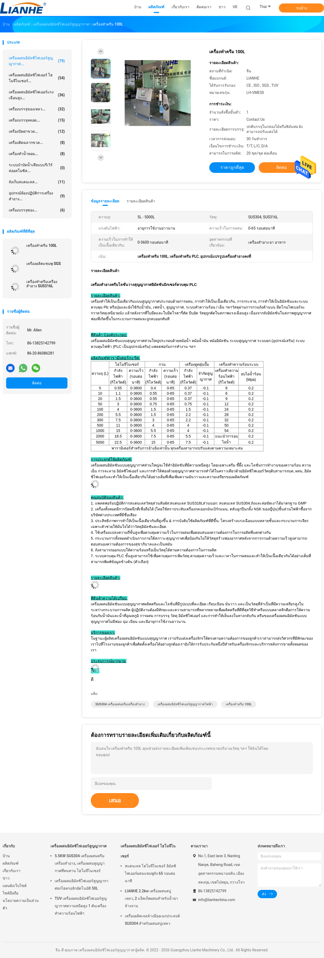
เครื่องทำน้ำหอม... (37, 153)
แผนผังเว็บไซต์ (15, 886)
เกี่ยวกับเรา (11, 871)
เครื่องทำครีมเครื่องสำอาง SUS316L (41, 284)
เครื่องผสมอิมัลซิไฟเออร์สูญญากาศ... (37, 61)
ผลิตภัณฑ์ (11, 863)
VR (235, 7)
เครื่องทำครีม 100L (41, 245)
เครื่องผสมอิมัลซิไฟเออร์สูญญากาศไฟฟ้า (185, 704)
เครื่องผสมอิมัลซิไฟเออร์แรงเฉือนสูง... (37, 95)
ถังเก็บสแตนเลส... (37, 182)
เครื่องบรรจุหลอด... (37, 120)
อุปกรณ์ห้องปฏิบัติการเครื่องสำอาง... (37, 196)
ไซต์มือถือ (10, 893)
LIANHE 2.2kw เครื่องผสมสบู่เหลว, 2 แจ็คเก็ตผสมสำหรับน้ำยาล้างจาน (151, 898)
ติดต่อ (36, 383)
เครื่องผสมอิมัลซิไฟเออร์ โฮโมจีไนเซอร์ (148, 851)
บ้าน (6, 856)
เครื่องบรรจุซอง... (37, 210)
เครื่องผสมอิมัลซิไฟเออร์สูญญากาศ (78, 846)
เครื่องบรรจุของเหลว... (37, 109)
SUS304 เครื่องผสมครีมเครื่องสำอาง (120, 704)
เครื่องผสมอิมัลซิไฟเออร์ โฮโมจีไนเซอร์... (37, 78)
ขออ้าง (301, 8)
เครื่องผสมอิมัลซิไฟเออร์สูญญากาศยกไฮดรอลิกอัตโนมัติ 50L (81, 884)
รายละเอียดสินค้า (141, 201)
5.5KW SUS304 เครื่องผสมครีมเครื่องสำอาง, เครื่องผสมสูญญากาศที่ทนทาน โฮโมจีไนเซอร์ (80, 863)
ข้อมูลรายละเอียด (105, 201)
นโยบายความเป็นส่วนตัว (21, 904)
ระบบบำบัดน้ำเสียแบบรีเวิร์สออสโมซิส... (37, 168)
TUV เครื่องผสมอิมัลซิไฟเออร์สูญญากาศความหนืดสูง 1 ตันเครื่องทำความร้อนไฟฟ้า (81, 905)
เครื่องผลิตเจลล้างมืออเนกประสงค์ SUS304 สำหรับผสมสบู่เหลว (152, 920)
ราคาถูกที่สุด (232, 167)
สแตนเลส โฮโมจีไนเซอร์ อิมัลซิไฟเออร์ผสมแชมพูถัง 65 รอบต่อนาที (150, 873)
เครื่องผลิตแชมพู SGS (43, 263)
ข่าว (6, 878)
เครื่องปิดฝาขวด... (37, 131)
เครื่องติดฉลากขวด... (37, 142)
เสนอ (115, 800)
